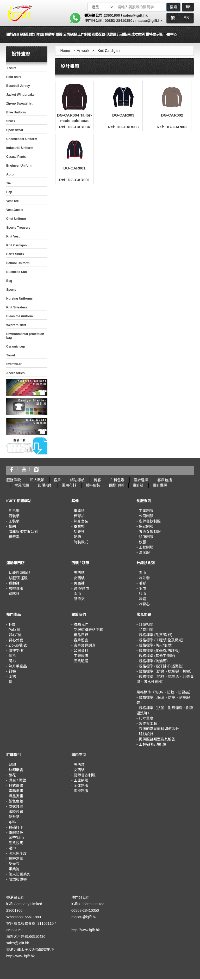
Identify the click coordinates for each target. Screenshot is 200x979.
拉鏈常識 (16, 858)
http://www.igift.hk (20, 956)
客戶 (57, 480)
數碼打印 (16, 827)
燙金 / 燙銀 (17, 780)
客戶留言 (81, 640)
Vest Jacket (14, 210)
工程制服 (146, 547)
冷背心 (144, 604)
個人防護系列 (19, 874)
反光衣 (14, 864)
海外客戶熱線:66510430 (25, 936)
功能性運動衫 (19, 573)
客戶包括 (164, 480)
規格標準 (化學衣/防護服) (159, 650)
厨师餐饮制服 (85, 775)
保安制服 (146, 526)
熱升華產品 (18, 666)
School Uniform (17, 263)
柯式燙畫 (16, 785)
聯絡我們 (81, 624)
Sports (11, 289)
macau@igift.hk (148, 21)
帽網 (12, 526)
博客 (97, 480)
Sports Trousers (18, 227)
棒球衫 (79, 516)
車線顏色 (16, 832)
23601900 (112, 15)
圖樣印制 (116, 485)
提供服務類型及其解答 (157, 739)
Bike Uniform (16, 112)
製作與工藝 (148, 723)
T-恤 (11, 624)
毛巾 (142, 588)
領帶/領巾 (81, 588)
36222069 (14, 930)
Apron (10, 174)
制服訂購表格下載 (88, 630)
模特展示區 (154, 34)
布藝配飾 (98, 34)
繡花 (12, 775)
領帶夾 (79, 599)
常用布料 (69, 485)
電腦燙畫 (16, 791)
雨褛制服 (81, 791)
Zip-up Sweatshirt (19, 103)
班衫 (12, 661)
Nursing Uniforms (19, 298)
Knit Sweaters (16, 307)
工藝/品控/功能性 (152, 744)
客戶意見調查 (85, 645)
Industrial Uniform (19, 148)
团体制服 (81, 785)
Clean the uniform (19, 316)
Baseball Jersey (18, 86)
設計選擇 (141, 480)
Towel (10, 355)
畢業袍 (79, 511)
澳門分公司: (94, 21)
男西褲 (79, 583)
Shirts (10, 121)
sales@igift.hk (135, 15)
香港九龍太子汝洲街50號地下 (30, 949)
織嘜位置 (16, 812)
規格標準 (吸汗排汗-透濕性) (161, 666)
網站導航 (77, 480)
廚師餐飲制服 (150, 521)
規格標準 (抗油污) (153, 661)
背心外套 (16, 640)
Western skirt (16, 325)
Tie (8, 183)
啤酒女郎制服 (150, 532)
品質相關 (146, 630)
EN (186, 18)
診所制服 (146, 537)
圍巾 (77, 594)
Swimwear (14, 364)
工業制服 (146, 511)
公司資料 (81, 650)
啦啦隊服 (16, 588)
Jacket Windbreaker (21, 94)
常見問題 (21, 485)
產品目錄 (81, 635)
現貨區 (111, 34)
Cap (9, 192)
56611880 (33, 917)
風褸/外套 (16, 650)
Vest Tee (12, 201)
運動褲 (14, 583)
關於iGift (12, 34)
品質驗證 (81, 661)
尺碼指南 (123, 34)
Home (65, 50)
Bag (9, 281)
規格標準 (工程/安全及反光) (161, 640)
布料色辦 (117, 480)
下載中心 (170, 34)
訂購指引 (45, 485)
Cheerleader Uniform (21, 139)
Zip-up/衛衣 (18, 645)
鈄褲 (12, 671)
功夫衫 (79, 532)
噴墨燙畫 (16, 796)
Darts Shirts (15, 254)
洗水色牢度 (18, 853)
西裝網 (14, 516)
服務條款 (13, 480)
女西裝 (79, 578)
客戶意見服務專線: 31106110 (30, 923)
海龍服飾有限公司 (23, 532)
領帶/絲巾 (16, 838)
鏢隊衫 (14, 594)
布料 (12, 822)
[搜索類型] (101, 7)
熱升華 (14, 817)
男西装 (79, 765)
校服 (142, 542)
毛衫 (142, 583)
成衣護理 (16, 806)
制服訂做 (26, 34)
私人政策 (37, 480)
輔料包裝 (92, 485)
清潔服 (144, 552)
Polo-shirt (13, 77)
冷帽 (142, 599)
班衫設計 (146, 734)
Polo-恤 (15, 630)
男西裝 (79, 573)
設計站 (138, 485)
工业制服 (81, 780)
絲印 (12, 765)
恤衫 (12, 656)
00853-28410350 (118, 21)
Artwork (83, 50)
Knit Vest (13, 236)
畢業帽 (79, 526)
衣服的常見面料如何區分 (159, 729)
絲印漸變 (16, 770)
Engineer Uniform (19, 165)
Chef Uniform (16, 219)
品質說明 (16, 843)
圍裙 (12, 676)
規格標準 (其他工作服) (157, 656)
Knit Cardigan (16, 245)
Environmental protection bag (25, 335)
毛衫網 (14, 511)
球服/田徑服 (18, 578)
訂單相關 (146, 624)
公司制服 (146, 516)
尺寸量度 (146, 718)
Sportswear (14, 130)
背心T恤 (15, 635)
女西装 (79, 770)
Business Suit (16, 272)
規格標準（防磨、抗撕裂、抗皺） (166, 671)
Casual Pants (16, 157)
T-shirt (11, 68)
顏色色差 (16, 801)
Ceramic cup (15, 346)
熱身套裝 (81, 521)
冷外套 (144, 578)
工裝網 (14, 521)
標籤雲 (14, 537)
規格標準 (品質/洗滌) (155, 635)
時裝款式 (81, 542)
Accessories (15, 373)
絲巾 (142, 594)
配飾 (77, 537)
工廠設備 (81, 656)
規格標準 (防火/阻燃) (155, 645)
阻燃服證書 (18, 879)
